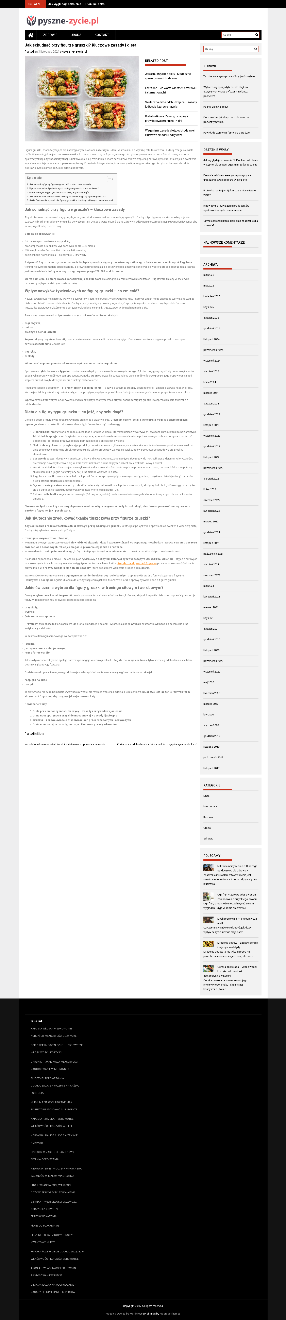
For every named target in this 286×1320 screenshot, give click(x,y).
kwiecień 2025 (211, 296)
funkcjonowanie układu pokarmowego (134, 436)
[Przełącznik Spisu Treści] (108, 179)
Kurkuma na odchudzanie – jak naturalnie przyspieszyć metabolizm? (157, 744)
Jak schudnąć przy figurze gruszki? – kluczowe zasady (60, 184)
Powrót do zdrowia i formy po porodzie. (226, 132)
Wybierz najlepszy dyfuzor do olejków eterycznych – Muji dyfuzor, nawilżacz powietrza (225, 92)
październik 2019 (213, 757)
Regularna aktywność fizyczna (137, 563)
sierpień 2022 (211, 478)
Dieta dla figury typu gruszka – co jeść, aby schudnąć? (59, 192)
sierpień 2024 (211, 371)
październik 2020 (213, 660)
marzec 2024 (210, 392)
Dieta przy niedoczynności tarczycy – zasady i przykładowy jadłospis (77, 711)
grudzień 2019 (211, 735)
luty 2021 (208, 618)
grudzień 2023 (211, 414)
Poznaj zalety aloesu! (215, 106)
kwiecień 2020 (211, 693)
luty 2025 (208, 307)
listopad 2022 (211, 457)
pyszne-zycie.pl (75, 51)
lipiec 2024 (209, 382)
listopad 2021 (211, 542)
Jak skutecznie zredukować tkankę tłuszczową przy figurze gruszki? (67, 196)
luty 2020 (208, 714)
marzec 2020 (210, 703)
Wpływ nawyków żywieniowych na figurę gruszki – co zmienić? (64, 188)
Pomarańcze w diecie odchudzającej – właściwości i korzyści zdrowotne (57, 1255)
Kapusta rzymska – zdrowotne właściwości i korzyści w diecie (52, 1122)
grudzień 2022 (211, 446)
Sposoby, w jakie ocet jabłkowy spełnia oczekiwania (52, 1155)
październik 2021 (213, 553)
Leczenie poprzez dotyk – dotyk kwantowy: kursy (52, 1238)
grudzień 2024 (211, 328)
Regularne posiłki (44, 476)
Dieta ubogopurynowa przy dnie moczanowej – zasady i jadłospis (75, 715)
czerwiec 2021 (211, 575)
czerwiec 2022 (211, 500)
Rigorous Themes (170, 1313)
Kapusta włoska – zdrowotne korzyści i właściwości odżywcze (54, 1032)
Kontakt (102, 35)
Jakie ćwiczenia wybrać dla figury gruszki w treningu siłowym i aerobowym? (71, 200)
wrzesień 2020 (211, 671)
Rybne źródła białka (45, 494)
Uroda (76, 35)
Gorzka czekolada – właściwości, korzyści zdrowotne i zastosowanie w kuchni (230, 971)
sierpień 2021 (211, 564)
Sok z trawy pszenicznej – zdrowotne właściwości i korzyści (57, 1049)
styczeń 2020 (211, 725)
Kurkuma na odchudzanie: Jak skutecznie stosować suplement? (54, 1106)
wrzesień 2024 (211, 360)
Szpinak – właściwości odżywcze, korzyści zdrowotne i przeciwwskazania (54, 1209)
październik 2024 (213, 349)
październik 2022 (213, 467)
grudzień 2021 (211, 532)
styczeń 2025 (211, 317)
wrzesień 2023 (211, 435)
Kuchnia (208, 817)
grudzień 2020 (211, 639)
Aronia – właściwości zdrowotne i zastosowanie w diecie (55, 1272)
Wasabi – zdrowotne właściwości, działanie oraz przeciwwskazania (65, 744)
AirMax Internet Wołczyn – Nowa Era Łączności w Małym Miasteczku (56, 1172)
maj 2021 (208, 585)
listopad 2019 (211, 746)
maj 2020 (208, 682)
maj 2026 (208, 274)
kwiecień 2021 (211, 596)
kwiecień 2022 (211, 510)
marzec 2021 (210, 607)
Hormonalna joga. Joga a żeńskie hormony (54, 1139)
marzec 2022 (210, 521)
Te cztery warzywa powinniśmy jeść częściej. (229, 76)
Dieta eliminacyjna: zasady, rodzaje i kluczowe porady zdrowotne (75, 724)
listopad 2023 (211, 425)
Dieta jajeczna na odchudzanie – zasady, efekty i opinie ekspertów (54, 1288)
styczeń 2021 (211, 628)
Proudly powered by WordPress (124, 1313)
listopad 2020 (211, 650)
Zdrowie (50, 35)
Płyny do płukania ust (46, 1225)
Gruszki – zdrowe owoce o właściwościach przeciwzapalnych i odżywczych (82, 720)
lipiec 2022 (209, 489)
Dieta (40, 733)
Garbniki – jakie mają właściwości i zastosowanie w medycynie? (55, 1065)
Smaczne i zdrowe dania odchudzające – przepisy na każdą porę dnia (55, 1085)
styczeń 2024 (211, 403)
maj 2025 (208, 285)
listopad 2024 (211, 339)
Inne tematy (210, 806)
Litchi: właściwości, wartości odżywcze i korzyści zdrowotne (53, 1189)
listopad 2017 (211, 768)
